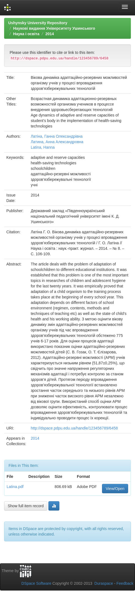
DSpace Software (36, 583)
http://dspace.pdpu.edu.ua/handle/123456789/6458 (74, 428)
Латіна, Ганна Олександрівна (57, 136)
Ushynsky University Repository (37, 23)
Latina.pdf (15, 486)
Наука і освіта (26, 34)
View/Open (115, 488)
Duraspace (103, 583)
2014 (49, 34)
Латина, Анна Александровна (57, 142)
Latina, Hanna (43, 147)
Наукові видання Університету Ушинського (54, 28)
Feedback (125, 583)
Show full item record (26, 506)
